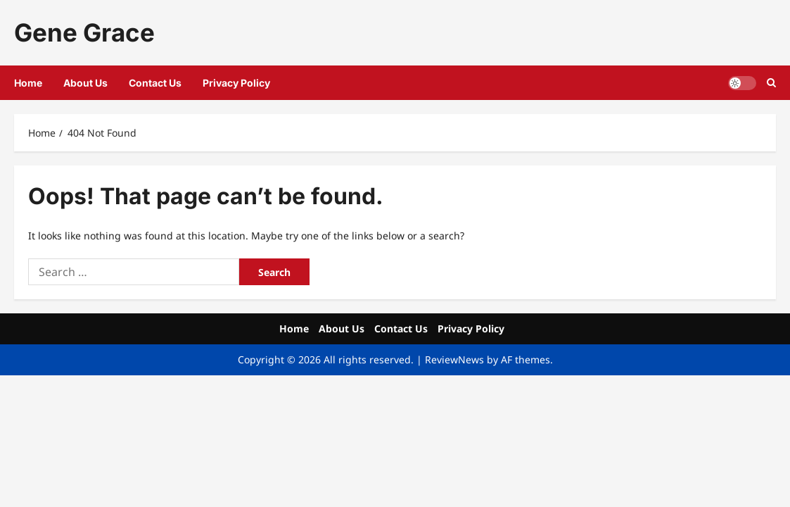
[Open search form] (771, 82)
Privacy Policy (236, 83)
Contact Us (155, 83)
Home (28, 83)
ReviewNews (454, 359)
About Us (85, 83)
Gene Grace (84, 32)
